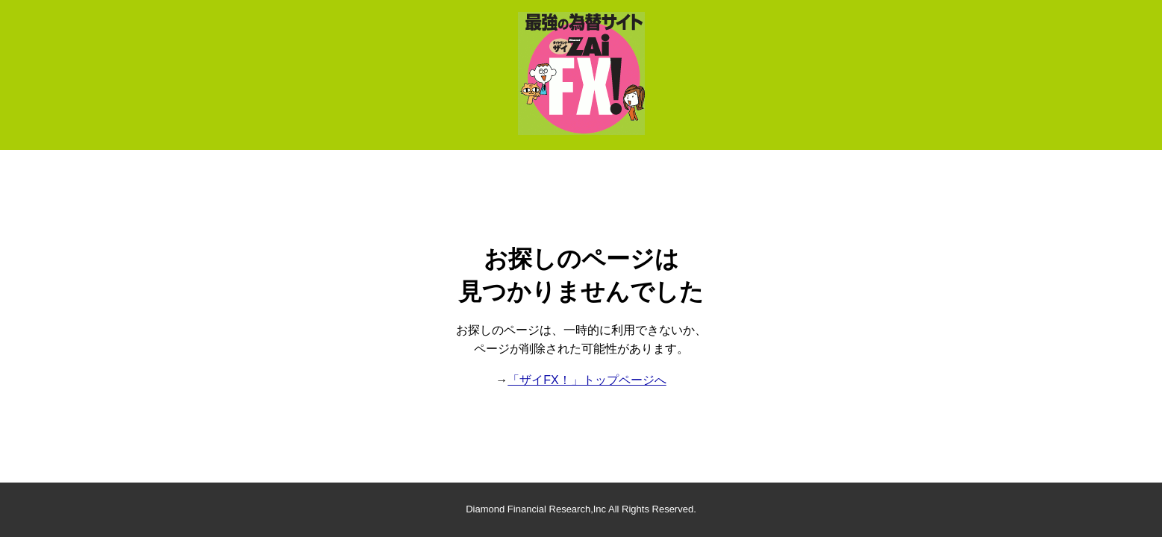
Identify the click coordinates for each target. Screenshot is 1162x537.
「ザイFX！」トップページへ (586, 380)
